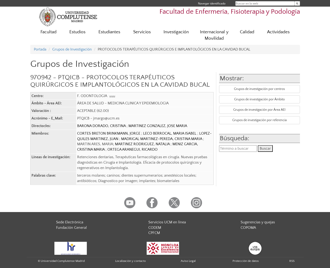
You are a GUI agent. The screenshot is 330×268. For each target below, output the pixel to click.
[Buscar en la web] (297, 3)
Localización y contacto (130, 261)
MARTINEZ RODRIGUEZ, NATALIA (143, 144)
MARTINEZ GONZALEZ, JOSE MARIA (157, 126)
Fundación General (71, 227)
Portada (40, 49)
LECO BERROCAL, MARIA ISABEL (170, 133)
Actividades (278, 32)
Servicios (142, 32)
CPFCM (154, 233)
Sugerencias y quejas (258, 222)
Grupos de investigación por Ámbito (259, 99)
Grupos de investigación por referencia (259, 120)
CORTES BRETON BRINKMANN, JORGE (109, 133)
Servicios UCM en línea (167, 222)
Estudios (77, 32)
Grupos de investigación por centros (259, 89)
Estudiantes (109, 32)
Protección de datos (246, 261)
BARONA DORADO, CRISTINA (102, 126)
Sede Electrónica (69, 222)
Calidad (247, 32)
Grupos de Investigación (72, 49)
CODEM (154, 227)
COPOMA (248, 227)
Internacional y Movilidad (214, 35)
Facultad (48, 32)
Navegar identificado (211, 3)
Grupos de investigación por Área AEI (259, 110)
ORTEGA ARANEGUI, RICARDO (132, 149)
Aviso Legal (188, 261)
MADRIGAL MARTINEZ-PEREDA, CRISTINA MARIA (162, 139)
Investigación (176, 32)
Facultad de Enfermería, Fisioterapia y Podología (229, 11)
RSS (292, 261)
